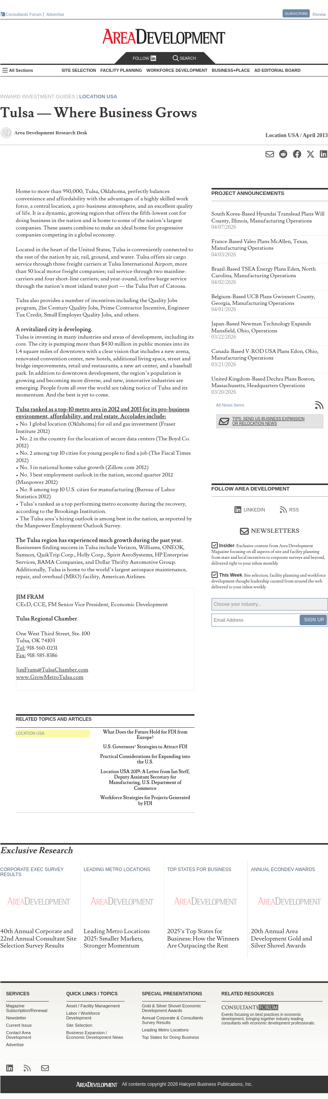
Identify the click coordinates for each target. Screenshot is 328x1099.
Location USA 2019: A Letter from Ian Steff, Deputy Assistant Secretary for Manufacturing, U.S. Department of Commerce (145, 780)
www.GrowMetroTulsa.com (49, 677)
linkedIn (249, 510)
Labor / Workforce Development (83, 1015)
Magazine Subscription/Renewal (26, 1008)
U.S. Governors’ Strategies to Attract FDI (145, 747)
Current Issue (19, 1025)
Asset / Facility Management (93, 1005)
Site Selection (79, 1025)
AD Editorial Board (277, 70)
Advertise (55, 14)
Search (184, 58)
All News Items (230, 405)
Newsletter (16, 1018)
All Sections (21, 70)
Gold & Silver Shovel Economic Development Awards (171, 1008)
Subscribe (296, 13)
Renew (319, 14)
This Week (269, 581)
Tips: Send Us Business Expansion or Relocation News (269, 421)
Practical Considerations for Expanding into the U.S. (145, 759)
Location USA (98, 96)
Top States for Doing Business (170, 1037)
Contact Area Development (18, 1035)
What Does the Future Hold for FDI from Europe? (145, 735)
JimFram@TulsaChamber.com (52, 669)
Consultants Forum (24, 14)
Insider (268, 554)
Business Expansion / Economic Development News (94, 1035)
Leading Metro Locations (165, 1030)
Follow (144, 58)
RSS (289, 510)
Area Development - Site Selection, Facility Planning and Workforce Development (164, 36)
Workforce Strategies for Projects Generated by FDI (145, 800)
